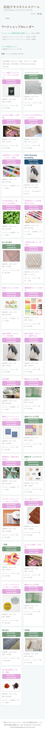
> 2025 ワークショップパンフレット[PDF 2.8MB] (18, 39)
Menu (8, 18)
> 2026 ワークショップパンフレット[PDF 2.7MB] (18, 37)
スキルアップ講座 (30, 61)
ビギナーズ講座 (17, 61)
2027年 (21, 54)
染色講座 (6, 61)
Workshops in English (28, 64)
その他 (5, 66)
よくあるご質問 (34, 33)
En (35, 14)
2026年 (14, 54)
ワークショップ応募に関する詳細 (13, 33)
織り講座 (6, 64)
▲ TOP (40, 722)
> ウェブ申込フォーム (9, 46)
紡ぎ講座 (15, 64)
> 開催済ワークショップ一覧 (11, 49)
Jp (31, 14)
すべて (8, 54)
